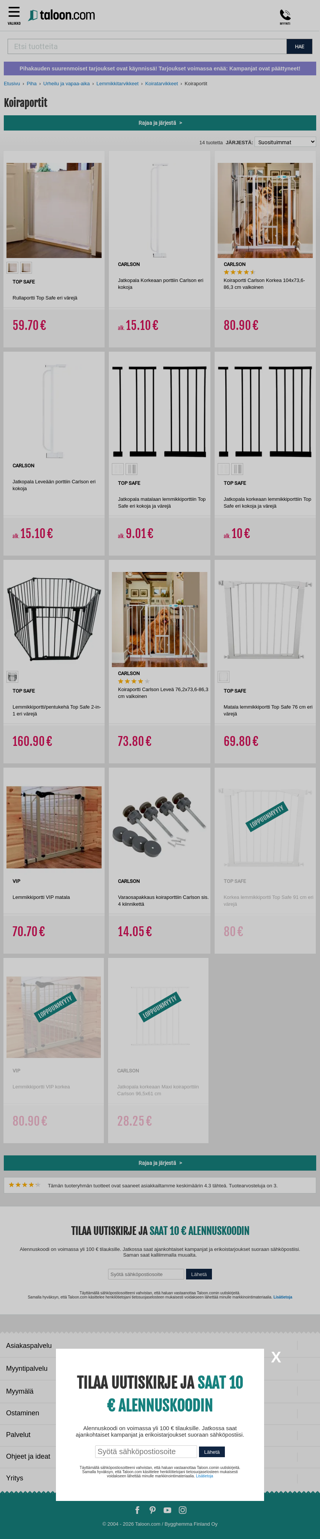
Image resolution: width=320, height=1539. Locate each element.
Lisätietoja (204, 1476)
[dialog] (160, 769)
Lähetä (212, 1452)
